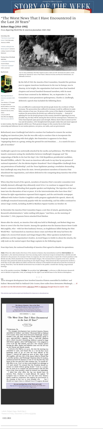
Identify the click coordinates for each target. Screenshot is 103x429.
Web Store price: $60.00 (7, 119)
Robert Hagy (12, 411)
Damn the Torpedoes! (7, 65)
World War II (21, 411)
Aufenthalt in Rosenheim (8, 61)
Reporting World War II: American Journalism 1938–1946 (8, 98)
